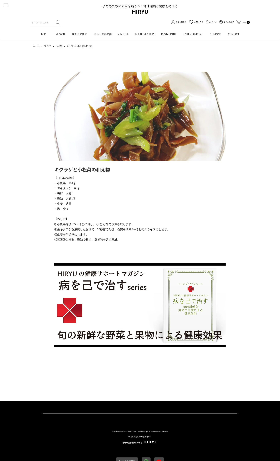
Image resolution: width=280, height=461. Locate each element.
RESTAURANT (168, 34)
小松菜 (61, 183)
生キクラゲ (64, 188)
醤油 (60, 198)
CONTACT (233, 34)
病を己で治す (79, 34)
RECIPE (125, 34)
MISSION (60, 34)
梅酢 (60, 193)
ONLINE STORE (148, 34)
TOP (44, 34)
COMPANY (215, 34)
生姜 (60, 203)
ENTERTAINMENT (193, 34)
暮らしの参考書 (104, 34)
